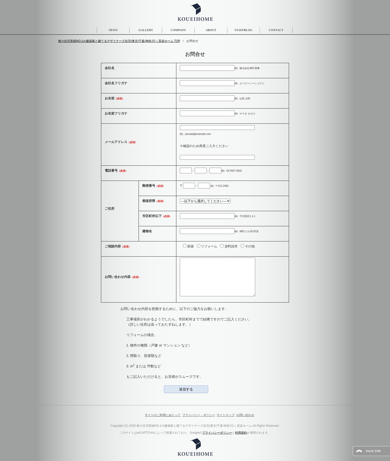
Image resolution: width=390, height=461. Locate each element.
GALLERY (146, 30)
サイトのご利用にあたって (163, 415)
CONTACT (276, 30)
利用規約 (241, 432)
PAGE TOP (373, 451)
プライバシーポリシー (217, 432)
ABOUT (211, 30)
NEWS (113, 30)
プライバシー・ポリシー (198, 415)
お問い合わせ (245, 415)
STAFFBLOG (243, 30)
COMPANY (178, 30)
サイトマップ (226, 415)
